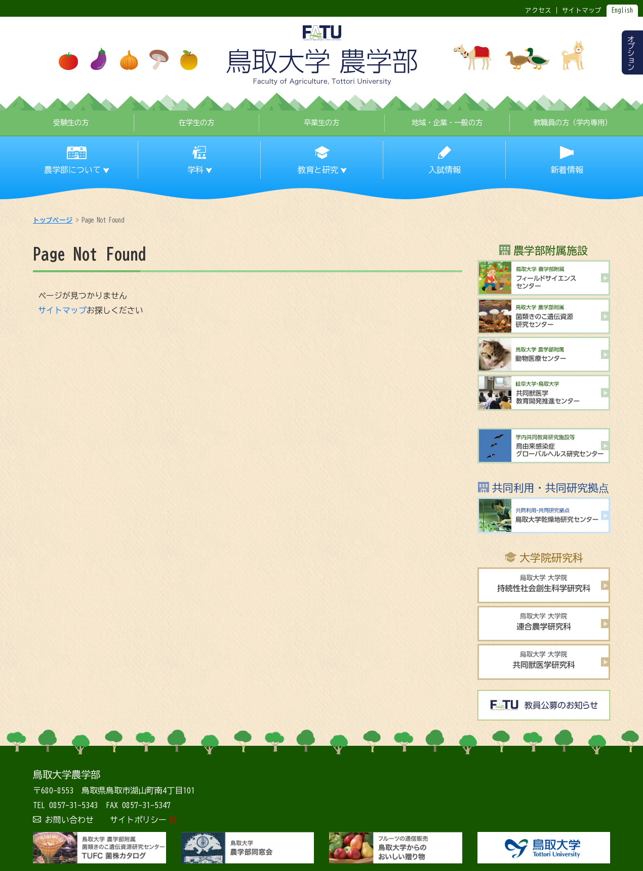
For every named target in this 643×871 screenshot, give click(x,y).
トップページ (52, 220)
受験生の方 (71, 122)
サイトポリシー (138, 820)
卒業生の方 (321, 122)
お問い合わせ (69, 820)
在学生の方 (196, 122)
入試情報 (444, 170)
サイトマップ (62, 310)
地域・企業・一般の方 (447, 122)
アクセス (538, 10)
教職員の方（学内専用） (573, 122)
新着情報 (567, 170)
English (622, 10)
